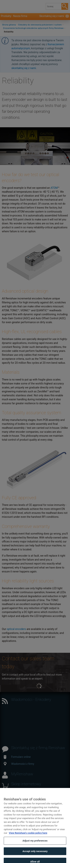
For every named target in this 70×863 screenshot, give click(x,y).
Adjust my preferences (34, 843)
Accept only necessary (34, 854)
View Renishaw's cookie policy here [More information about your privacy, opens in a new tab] (28, 836)
